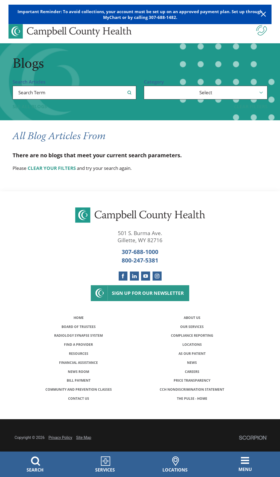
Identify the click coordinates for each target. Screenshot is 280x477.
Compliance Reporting (192, 340)
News (192, 373)
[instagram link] (157, 276)
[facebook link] (123, 276)
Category (154, 81)
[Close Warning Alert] (263, 14)
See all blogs (30, 106)
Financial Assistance (78, 373)
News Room (78, 384)
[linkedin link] (134, 276)
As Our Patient (192, 362)
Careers (192, 384)
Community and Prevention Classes (78, 407)
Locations (192, 351)
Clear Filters (250, 106)
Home (78, 318)
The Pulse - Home (192, 418)
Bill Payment (78, 396)
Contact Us (78, 418)
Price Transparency (192, 396)
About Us (192, 318)
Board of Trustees (78, 329)
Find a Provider (78, 351)
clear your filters (52, 168)
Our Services (192, 329)
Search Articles (29, 81)
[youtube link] (145, 276)
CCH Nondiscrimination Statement (192, 407)
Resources (79, 362)
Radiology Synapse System (78, 340)
